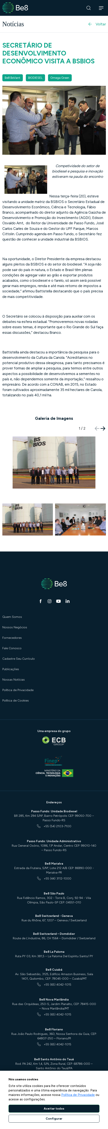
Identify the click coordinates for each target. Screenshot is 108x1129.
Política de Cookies (15, 700)
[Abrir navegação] (101, 8)
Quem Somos (12, 617)
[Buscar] (89, 8)
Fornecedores (12, 638)
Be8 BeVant (12, 78)
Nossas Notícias (13, 679)
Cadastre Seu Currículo (18, 659)
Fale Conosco (12, 648)
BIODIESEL (35, 78)
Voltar (97, 24)
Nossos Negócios (14, 627)
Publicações (10, 669)
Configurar (54, 1118)
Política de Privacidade (18, 690)
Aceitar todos (54, 1108)
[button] (103, 428)
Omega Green (59, 78)
